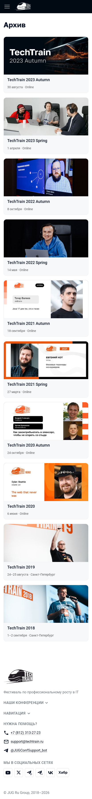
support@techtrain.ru (27, 741)
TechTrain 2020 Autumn (28, 445)
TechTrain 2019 (21, 567)
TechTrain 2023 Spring (27, 140)
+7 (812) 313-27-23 (26, 732)
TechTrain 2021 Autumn (28, 323)
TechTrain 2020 (21, 506)
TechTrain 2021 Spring (27, 384)
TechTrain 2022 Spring (27, 262)
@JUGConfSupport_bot (29, 750)
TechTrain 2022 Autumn (28, 201)
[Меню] (7, 6)
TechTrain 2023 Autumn (28, 79)
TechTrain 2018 (21, 628)
